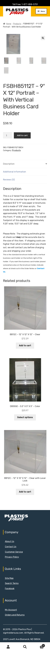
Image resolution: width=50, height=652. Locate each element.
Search (25, 646)
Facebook (9, 588)
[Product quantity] (7, 135)
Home (8, 24)
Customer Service (14, 552)
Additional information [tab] (14, 171)
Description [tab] (9, 164)
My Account (11, 610)
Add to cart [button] (25, 345)
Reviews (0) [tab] (9, 179)
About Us (9, 541)
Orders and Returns (15, 615)
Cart (39, 645)
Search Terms (12, 583)
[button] (43, 38)
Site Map (9, 578)
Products (17, 24)
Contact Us (10, 546)
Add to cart (22, 135)
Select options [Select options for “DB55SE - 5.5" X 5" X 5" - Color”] (25, 417)
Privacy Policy (12, 557)
